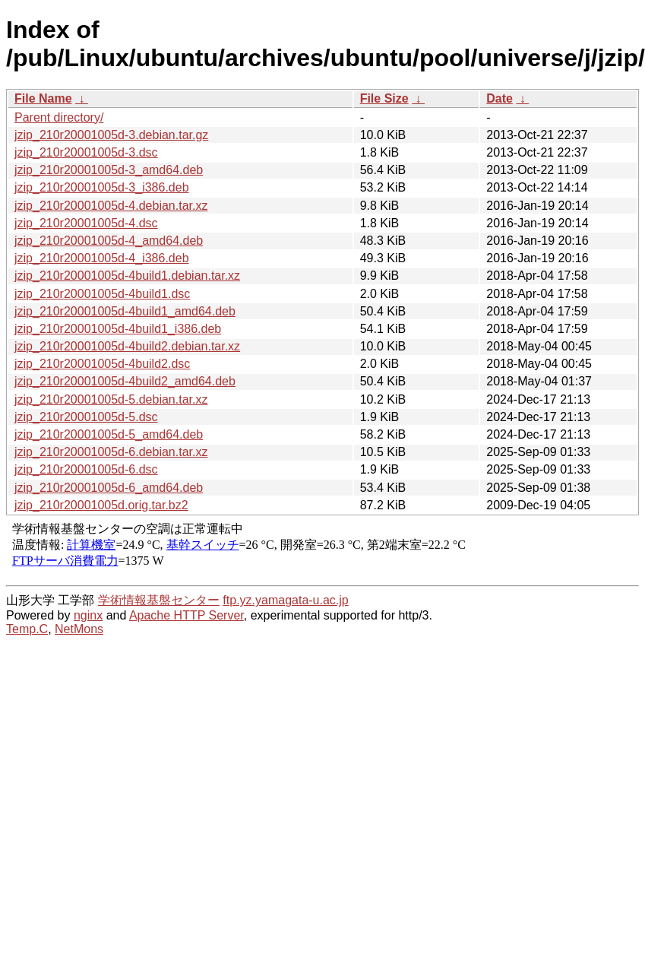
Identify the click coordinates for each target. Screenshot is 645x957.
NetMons (79, 629)
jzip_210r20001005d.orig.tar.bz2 (101, 505)
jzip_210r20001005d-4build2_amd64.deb (125, 381)
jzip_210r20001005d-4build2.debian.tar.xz (127, 346)
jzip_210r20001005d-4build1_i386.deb (117, 328)
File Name (43, 98)
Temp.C (27, 629)
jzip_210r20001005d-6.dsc (86, 469)
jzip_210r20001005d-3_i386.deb (101, 187)
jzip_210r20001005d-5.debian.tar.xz (110, 399)
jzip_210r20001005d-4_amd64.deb (108, 240)
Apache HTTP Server (186, 615)
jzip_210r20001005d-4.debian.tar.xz (110, 205)
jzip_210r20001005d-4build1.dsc (102, 293)
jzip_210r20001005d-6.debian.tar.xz (110, 451)
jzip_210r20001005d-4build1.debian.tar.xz (127, 275)
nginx (88, 615)
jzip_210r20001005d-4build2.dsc (102, 363)
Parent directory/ (58, 117)
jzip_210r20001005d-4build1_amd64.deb (125, 311)
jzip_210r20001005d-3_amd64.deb (108, 169)
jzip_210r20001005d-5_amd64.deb (108, 434)
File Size (384, 98)
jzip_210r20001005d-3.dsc (86, 152)
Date (499, 98)
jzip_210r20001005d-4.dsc (86, 223)
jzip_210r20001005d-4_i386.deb (101, 258)
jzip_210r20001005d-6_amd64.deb (108, 487)
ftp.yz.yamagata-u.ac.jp (285, 600)
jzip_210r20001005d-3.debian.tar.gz (111, 134)
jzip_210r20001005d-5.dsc (86, 416)
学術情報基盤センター (159, 600)
